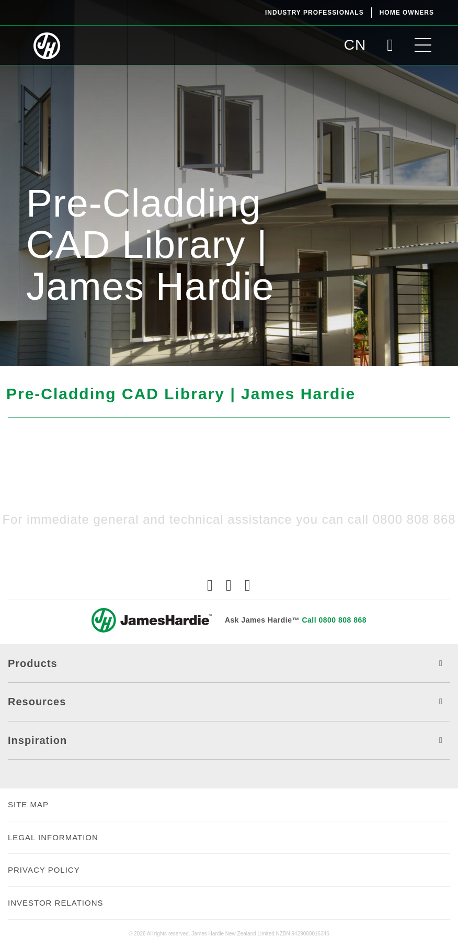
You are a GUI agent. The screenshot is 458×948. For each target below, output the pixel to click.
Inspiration (229, 740)
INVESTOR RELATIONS (55, 902)
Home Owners (407, 12)
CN (355, 45)
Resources (229, 702)
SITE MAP (28, 804)
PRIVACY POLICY (44, 869)
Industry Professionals (314, 12)
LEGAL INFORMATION (53, 837)
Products (229, 664)
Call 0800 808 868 (334, 620)
